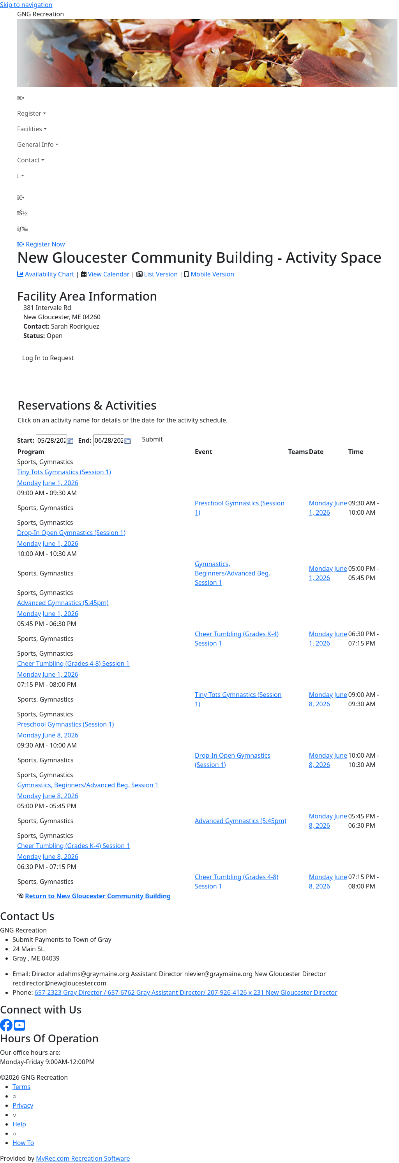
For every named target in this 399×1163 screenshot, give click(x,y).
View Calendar (109, 274)
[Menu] (22, 228)
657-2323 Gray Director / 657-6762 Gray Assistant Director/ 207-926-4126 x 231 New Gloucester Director (186, 992)
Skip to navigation (26, 4)
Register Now (45, 244)
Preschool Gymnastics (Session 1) (65, 724)
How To (23, 1142)
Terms (21, 1086)
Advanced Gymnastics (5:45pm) (63, 602)
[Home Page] (37, 98)
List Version (161, 274)
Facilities (29, 129)
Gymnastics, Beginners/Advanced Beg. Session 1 (232, 573)
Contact (28, 160)
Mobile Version (212, 274)
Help (19, 1124)
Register (29, 113)
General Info (35, 144)
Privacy (22, 1105)
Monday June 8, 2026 (47, 735)
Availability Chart (45, 274)
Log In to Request (48, 358)
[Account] (37, 175)
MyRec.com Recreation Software (83, 1158)
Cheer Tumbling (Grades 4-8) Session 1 (73, 663)
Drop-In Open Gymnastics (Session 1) (71, 532)
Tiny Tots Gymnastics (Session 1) (64, 472)
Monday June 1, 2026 (47, 483)
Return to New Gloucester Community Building (98, 896)
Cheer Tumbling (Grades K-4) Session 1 (73, 845)
